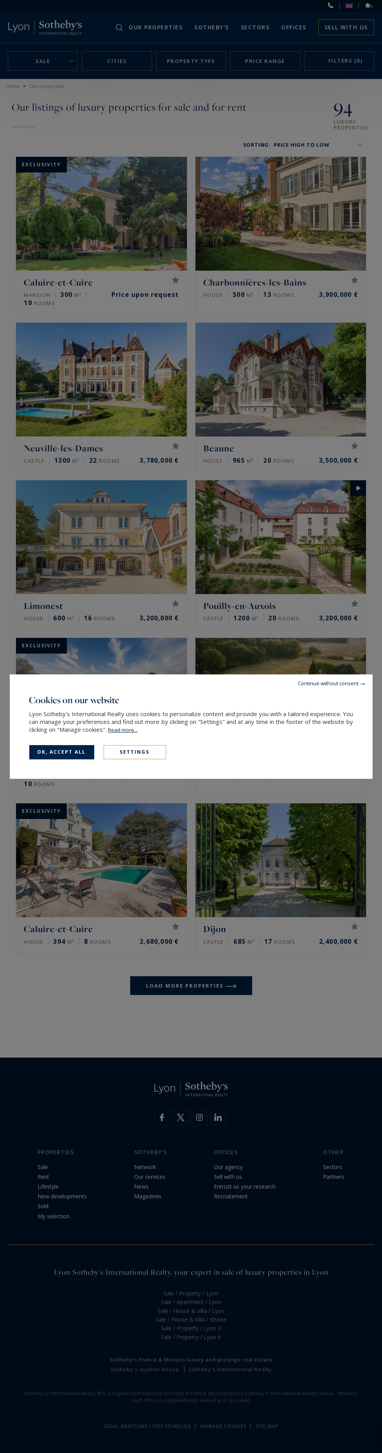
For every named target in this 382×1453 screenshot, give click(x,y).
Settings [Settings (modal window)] (134, 752)
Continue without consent (328, 683)
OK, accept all (61, 752)
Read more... (123, 729)
